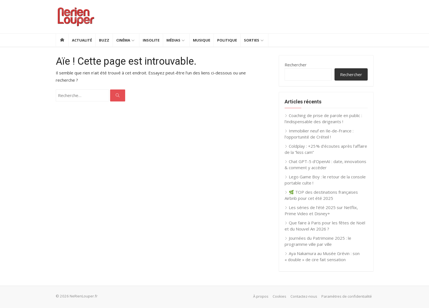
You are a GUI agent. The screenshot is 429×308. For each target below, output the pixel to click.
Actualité (82, 40)
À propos (260, 296)
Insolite (151, 40)
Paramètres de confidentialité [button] (346, 296)
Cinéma (123, 40)
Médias (173, 40)
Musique (201, 40)
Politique (227, 40)
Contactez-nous (303, 296)
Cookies (279, 296)
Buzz (104, 40)
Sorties (251, 40)
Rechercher (296, 64)
